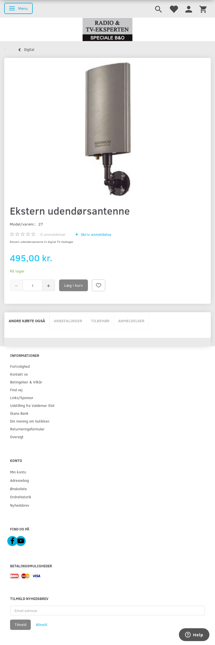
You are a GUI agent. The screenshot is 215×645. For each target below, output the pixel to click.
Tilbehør (100, 320)
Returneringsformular (27, 428)
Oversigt (17, 436)
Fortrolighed (20, 366)
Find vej (16, 389)
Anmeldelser (131, 320)
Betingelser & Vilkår (26, 382)
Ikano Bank (19, 413)
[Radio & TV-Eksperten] (107, 29)
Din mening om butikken (29, 421)
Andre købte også (27, 320)
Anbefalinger (68, 320)
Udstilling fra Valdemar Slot (32, 405)
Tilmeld (20, 624)
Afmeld (41, 624)
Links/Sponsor (21, 397)
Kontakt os (19, 374)
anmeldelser (53, 234)
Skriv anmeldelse (95, 234)
